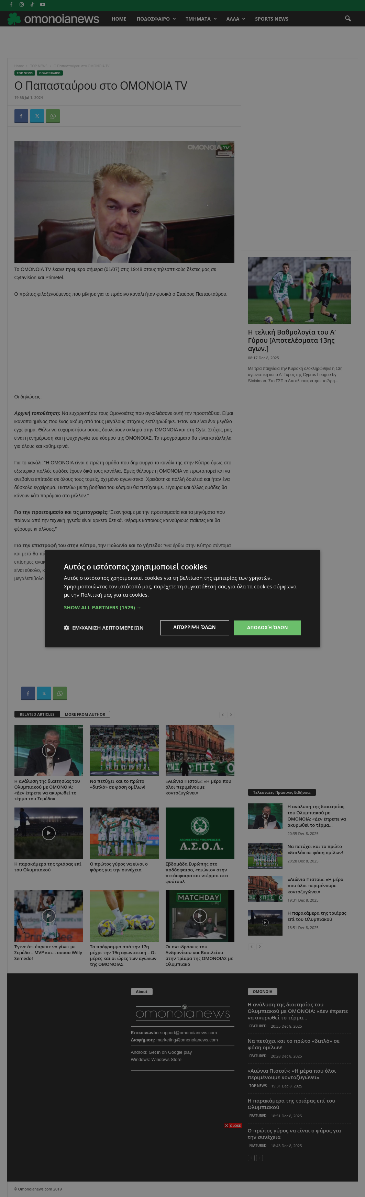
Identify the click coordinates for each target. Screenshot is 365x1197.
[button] (182, 607)
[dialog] (182, 598)
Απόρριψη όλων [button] (191, 627)
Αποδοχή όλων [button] (266, 627)
